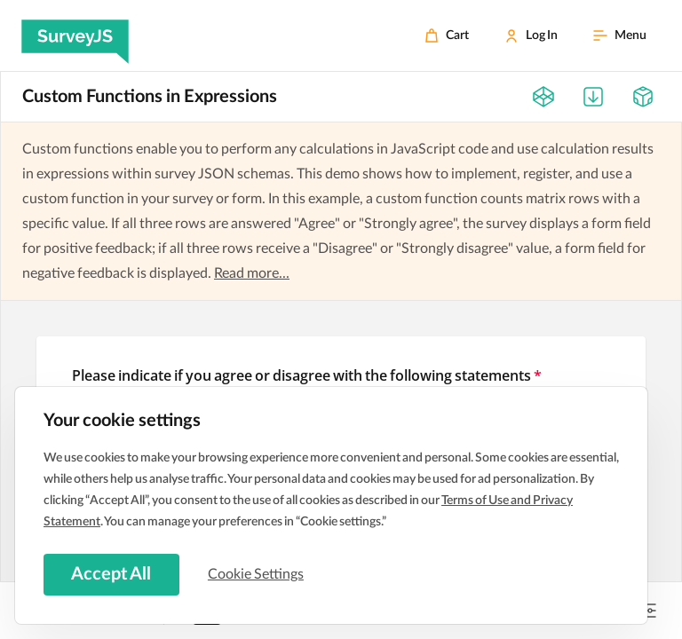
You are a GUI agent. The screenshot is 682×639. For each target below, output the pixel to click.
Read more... (251, 273)
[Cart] (446, 35)
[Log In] (531, 35)
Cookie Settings (257, 574)
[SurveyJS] (75, 35)
